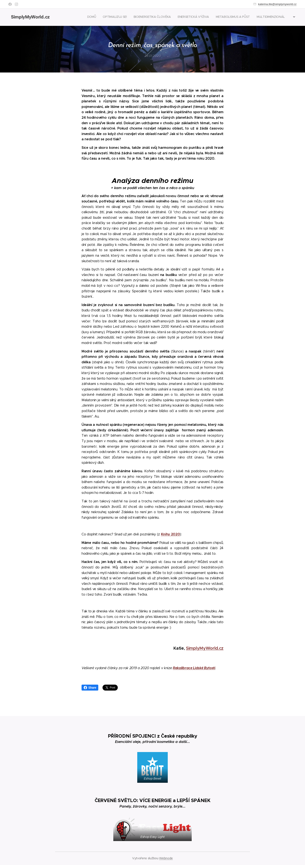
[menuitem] (257, 17)
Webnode (166, 858)
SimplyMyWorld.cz (204, 648)
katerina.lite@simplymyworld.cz (277, 4)
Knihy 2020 (170, 534)
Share (90, 687)
